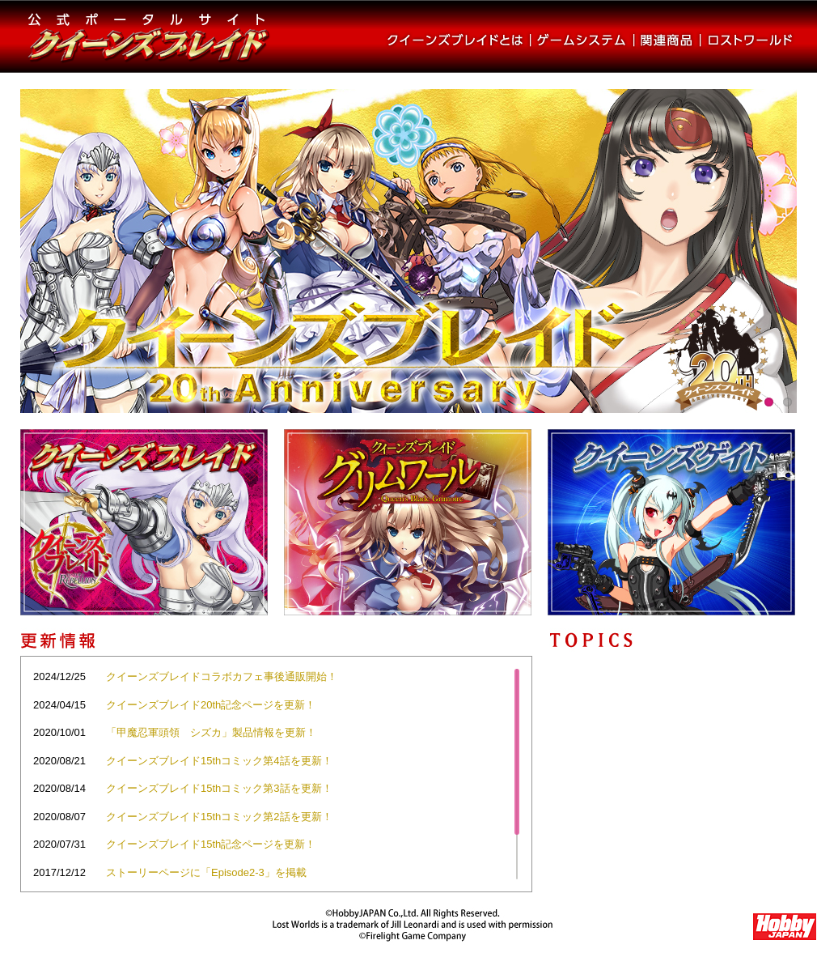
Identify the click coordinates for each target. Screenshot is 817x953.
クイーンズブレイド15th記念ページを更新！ (210, 844)
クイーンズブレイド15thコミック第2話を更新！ (219, 816)
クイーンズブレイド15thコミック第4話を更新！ (219, 761)
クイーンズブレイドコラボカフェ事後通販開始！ (221, 676)
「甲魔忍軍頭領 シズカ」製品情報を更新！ (211, 732)
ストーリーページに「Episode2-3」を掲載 (206, 872)
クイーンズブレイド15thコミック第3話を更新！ (219, 788)
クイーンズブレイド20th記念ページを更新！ (210, 705)
